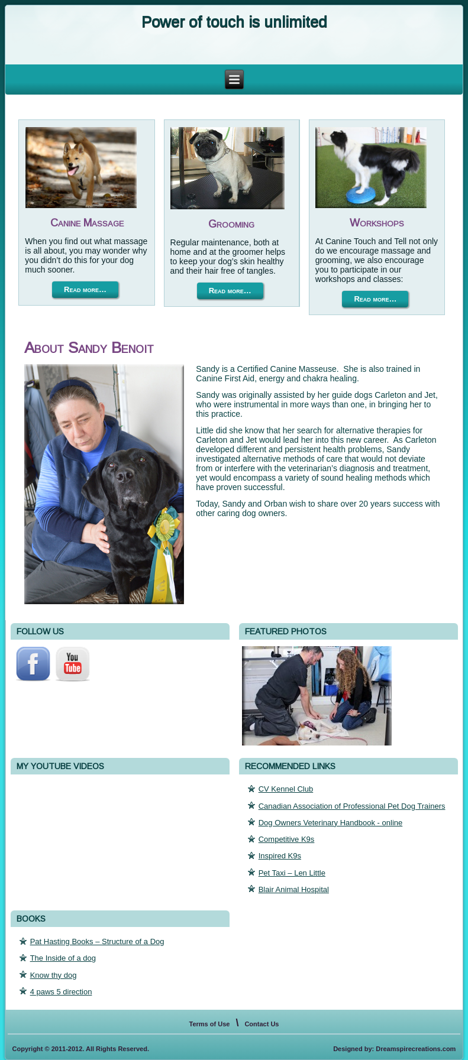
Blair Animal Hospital (294, 889)
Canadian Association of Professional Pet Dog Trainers (352, 806)
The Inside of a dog (63, 958)
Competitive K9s (287, 839)
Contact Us (261, 1023)
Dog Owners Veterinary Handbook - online (331, 822)
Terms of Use (209, 1023)
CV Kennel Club (286, 789)
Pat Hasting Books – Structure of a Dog (97, 941)
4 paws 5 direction (61, 991)
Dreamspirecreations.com (416, 1048)
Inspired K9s (280, 855)
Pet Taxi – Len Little (292, 872)
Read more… (85, 289)
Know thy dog (53, 975)
